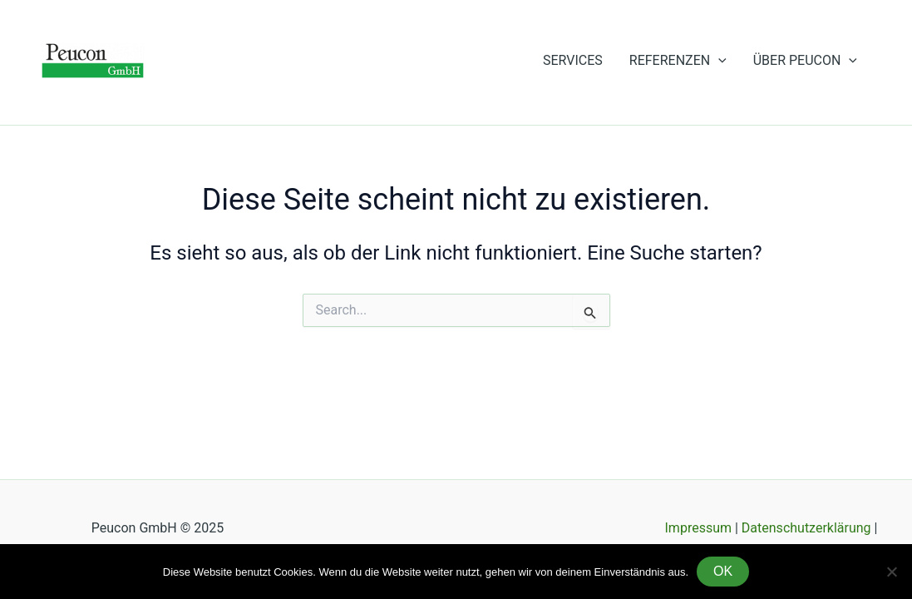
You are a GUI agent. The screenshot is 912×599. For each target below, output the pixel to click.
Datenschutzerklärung (806, 528)
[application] (718, 60)
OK (722, 571)
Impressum (700, 528)
